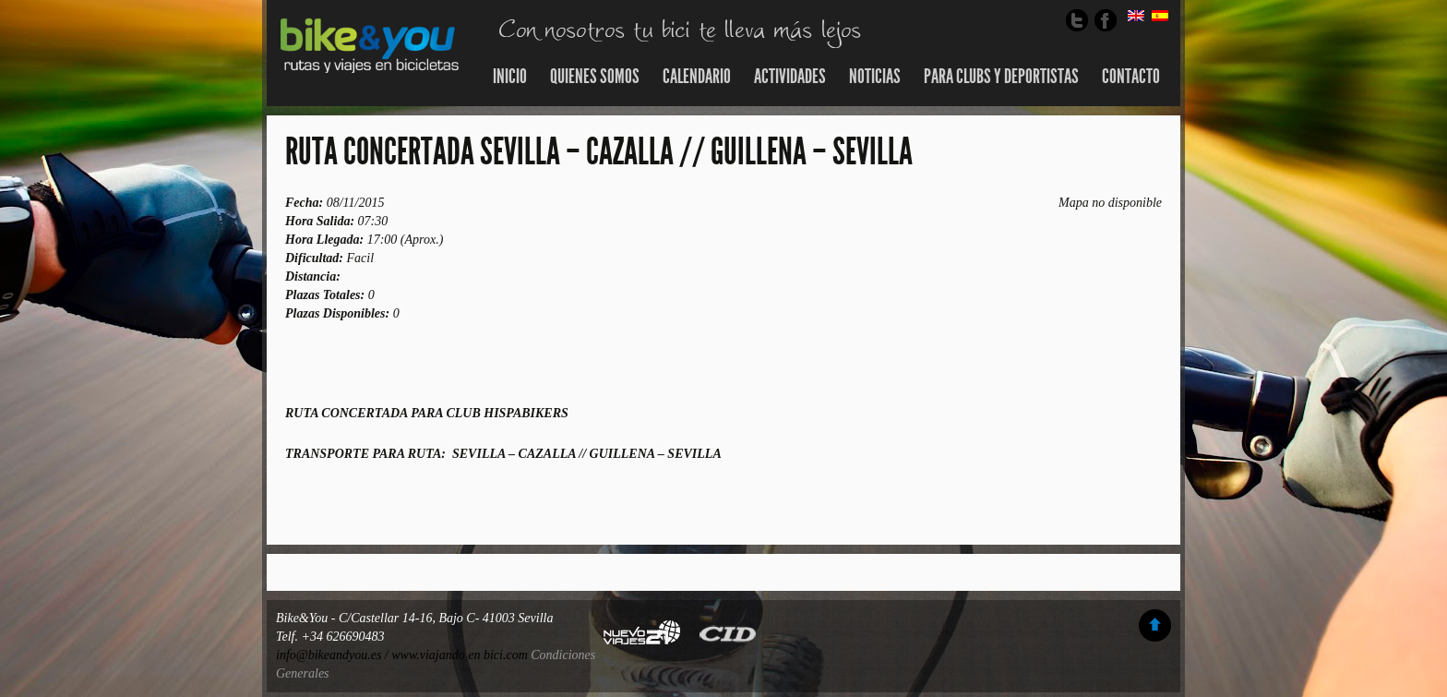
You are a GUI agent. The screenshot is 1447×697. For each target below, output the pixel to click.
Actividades (790, 77)
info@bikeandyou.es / (333, 655)
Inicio (510, 77)
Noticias (875, 77)
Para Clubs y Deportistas (1001, 77)
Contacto (1131, 77)
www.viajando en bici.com (459, 655)
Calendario (697, 77)
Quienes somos (595, 77)
